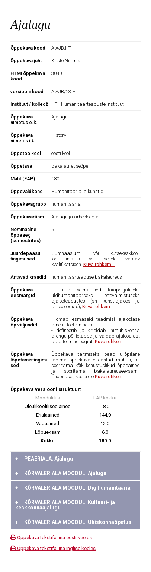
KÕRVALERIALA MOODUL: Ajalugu (60, 473)
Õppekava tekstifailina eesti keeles (51, 537)
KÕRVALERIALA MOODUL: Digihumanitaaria (73, 488)
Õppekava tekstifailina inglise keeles (53, 548)
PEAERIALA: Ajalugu (44, 459)
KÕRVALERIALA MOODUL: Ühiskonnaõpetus (73, 522)
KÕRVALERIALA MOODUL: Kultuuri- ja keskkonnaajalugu (65, 505)
